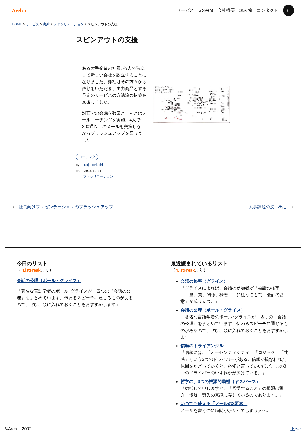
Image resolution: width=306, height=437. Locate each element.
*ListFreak (31, 270)
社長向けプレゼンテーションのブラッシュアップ (66, 206)
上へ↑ (295, 428)
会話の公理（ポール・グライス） (49, 280)
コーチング (87, 157)
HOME (17, 24)
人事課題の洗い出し (268, 206)
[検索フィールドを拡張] (288, 10)
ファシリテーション (69, 24)
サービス (32, 24)
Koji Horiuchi (93, 165)
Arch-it (20, 10)
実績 (46, 24)
